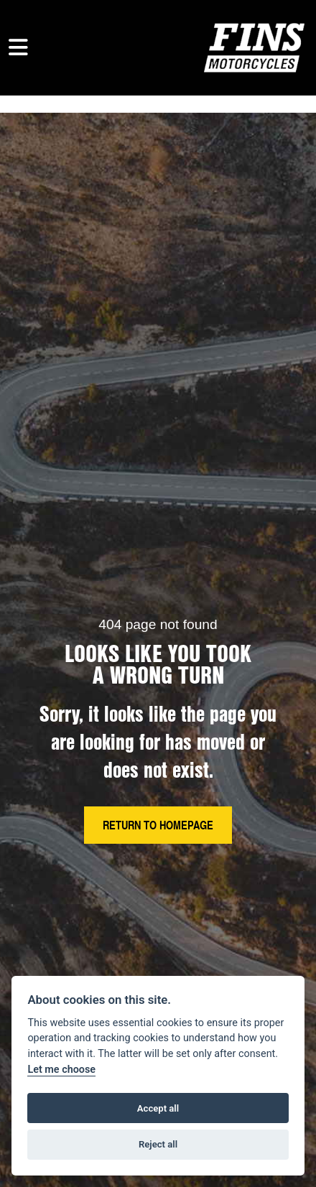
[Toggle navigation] (18, 47)
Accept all (158, 1108)
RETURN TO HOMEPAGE (158, 824)
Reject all (158, 1144)
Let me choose (61, 1069)
